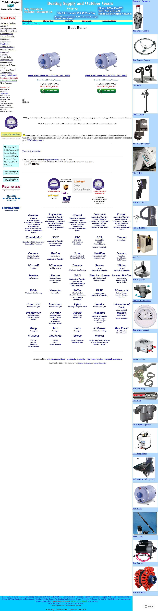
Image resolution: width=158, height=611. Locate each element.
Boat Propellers (141, 278)
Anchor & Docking (13, 597)
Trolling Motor (145, 114)
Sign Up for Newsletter (11, 134)
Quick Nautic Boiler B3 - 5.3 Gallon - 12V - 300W (106, 76)
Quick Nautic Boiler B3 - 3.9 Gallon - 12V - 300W (49, 76)
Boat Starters (145, 562)
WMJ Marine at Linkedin (76, 359)
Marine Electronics (100, 363)
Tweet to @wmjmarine (31, 151)
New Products (93, 601)
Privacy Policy (68, 603)
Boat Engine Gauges (145, 329)
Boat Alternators (145, 591)
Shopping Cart (79, 603)
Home (25, 23)
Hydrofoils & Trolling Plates (144, 478)
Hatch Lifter (145, 535)
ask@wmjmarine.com (52, 159)
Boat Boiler (145, 508)
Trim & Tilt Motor (145, 227)
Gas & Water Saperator (145, 424)
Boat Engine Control (141, 30)
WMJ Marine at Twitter (95, 359)
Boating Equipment (84, 363)
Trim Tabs (145, 84)
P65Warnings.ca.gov (35, 140)
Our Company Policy (55, 603)
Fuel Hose (145, 400)
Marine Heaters (145, 358)
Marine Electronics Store (113, 359)
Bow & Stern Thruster (141, 143)
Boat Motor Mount (141, 201)
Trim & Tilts (144, 172)
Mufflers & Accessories (142, 300)
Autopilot (23, 597)
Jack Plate (145, 256)
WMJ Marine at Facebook (55, 359)
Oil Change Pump (145, 453)
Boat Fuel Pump (145, 387)
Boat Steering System (145, 59)
